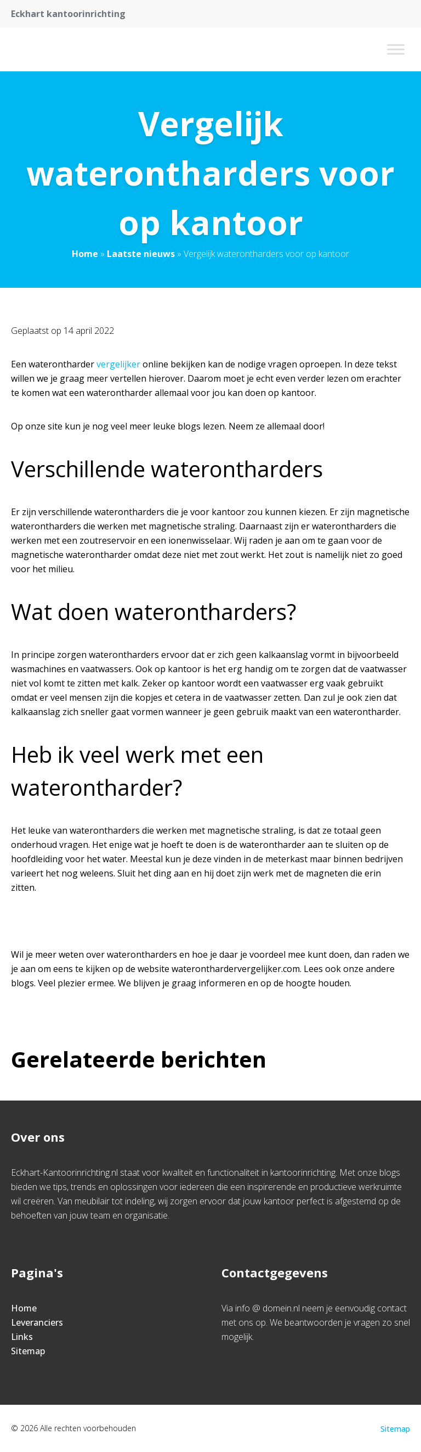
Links (22, 1337)
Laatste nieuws (141, 254)
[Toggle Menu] (396, 49)
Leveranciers (37, 1322)
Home (85, 254)
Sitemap (28, 1351)
